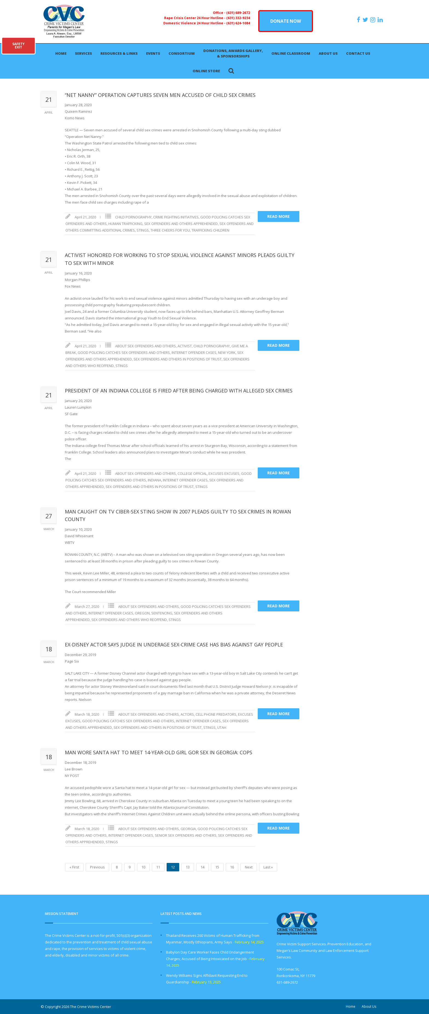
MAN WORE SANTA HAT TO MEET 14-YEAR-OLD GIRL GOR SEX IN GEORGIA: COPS (158, 752)
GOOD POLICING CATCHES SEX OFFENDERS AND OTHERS (124, 352)
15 (217, 867)
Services (83, 53)
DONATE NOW (285, 21)
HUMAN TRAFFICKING (125, 223)
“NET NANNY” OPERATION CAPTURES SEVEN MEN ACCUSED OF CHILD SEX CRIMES (160, 95)
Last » (268, 867)
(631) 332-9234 (238, 18)
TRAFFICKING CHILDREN (210, 230)
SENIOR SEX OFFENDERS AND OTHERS (185, 835)
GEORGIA (188, 828)
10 (143, 867)
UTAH (221, 727)
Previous (97, 867)
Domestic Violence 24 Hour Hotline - (194, 23)
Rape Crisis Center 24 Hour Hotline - (195, 18)
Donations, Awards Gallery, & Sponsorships (233, 53)
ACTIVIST (185, 345)
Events (153, 53)
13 (188, 867)
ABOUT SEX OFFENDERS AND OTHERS (145, 345)
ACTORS (187, 714)
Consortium (182, 53)
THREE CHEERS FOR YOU (170, 230)
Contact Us (358, 53)
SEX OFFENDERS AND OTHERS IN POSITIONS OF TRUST (178, 359)
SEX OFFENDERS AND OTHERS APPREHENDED (181, 223)
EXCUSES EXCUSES (223, 473)
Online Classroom (290, 53)
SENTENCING (161, 613)
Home (60, 53)
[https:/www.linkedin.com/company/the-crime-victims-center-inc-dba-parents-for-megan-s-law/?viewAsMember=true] (381, 20)
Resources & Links (119, 53)
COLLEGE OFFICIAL (192, 473)
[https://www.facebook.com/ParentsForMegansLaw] (359, 20)
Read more (278, 216)
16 (232, 867)
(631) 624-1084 (238, 23)
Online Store (206, 70)
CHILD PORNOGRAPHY (133, 217)
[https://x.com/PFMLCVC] (366, 20)
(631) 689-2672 (238, 12)
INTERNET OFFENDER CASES (194, 352)
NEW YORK (227, 352)
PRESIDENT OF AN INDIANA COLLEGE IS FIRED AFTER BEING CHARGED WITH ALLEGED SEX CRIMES (178, 390)
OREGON (142, 613)
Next (249, 867)
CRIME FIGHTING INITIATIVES (176, 217)
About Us (328, 53)
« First (74, 867)
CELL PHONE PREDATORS (216, 714)
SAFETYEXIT (18, 46)
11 (158, 867)
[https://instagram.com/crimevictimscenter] (373, 20)
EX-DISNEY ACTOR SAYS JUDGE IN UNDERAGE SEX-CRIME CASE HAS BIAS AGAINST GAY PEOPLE (174, 644)
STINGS (143, 230)
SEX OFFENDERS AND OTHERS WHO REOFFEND (129, 619)
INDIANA (154, 480)
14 (202, 867)
